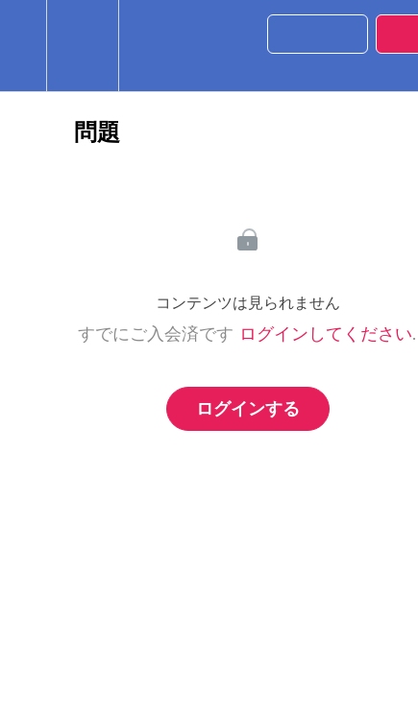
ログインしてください (325, 334)
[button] (23, 45)
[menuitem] (82, 45)
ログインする (248, 408)
